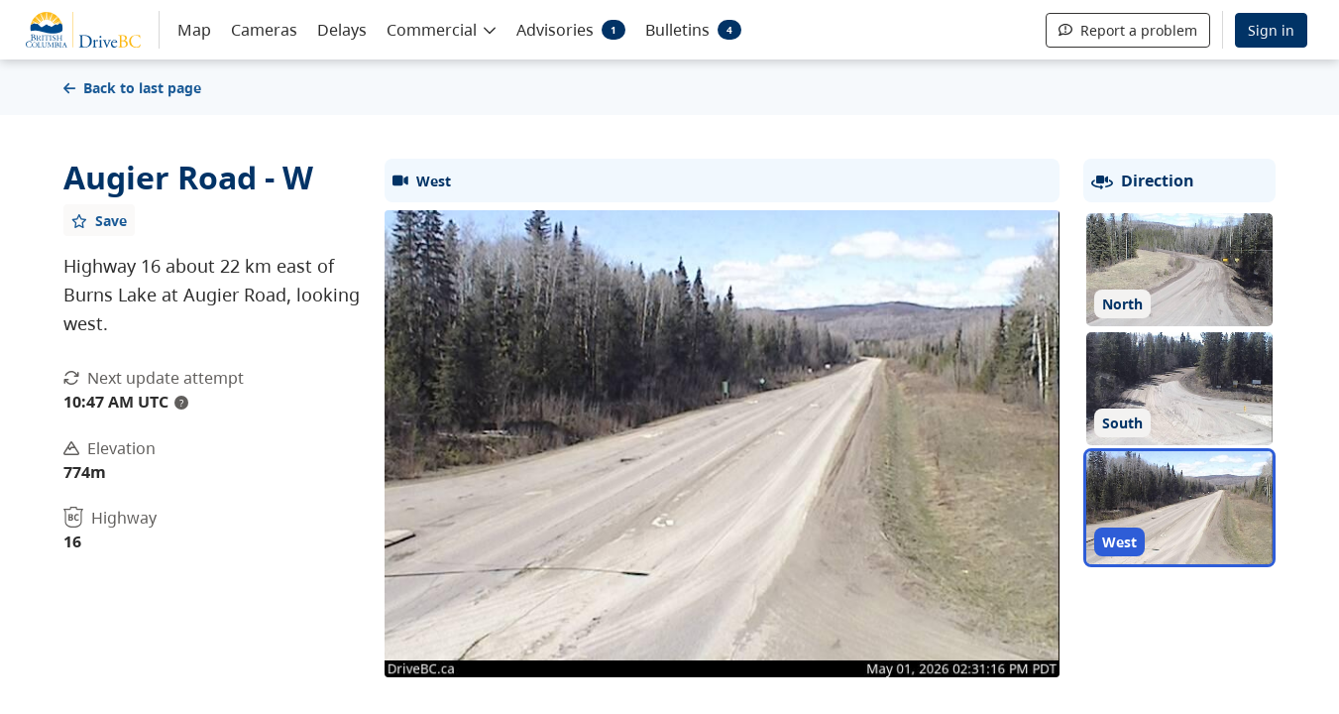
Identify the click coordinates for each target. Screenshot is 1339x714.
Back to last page (132, 87)
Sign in (1271, 30)
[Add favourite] (99, 220)
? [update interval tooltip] (181, 403)
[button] (441, 29)
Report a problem (1128, 30)
